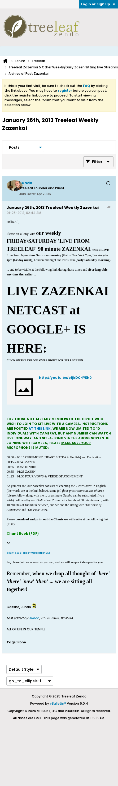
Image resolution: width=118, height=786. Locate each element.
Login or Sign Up (98, 4)
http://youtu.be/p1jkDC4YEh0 (65, 377)
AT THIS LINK (40, 428)
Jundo (34, 618)
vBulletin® (58, 703)
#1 (109, 207)
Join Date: (27, 194)
